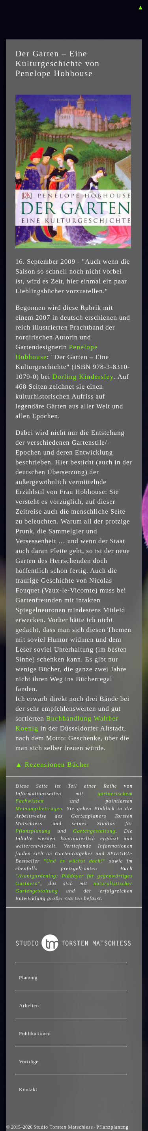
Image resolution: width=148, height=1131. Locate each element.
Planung (28, 977)
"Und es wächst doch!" (74, 861)
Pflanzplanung (33, 831)
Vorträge (29, 1061)
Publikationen (35, 1033)
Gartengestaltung (94, 831)
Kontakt (28, 1089)
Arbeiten (29, 1005)
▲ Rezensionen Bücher (52, 764)
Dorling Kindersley (83, 376)
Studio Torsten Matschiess (63, 1127)
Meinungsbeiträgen (38, 808)
